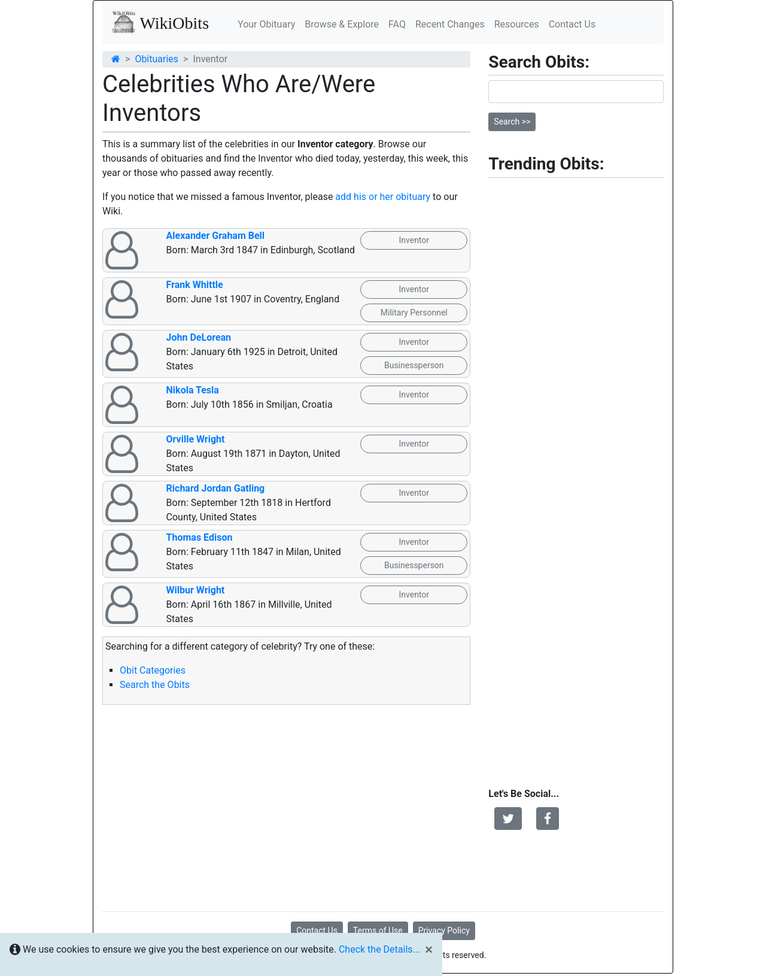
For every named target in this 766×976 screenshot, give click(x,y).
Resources (516, 24)
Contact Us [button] (317, 930)
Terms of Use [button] (378, 930)
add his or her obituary (382, 196)
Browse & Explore (342, 24)
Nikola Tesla (192, 390)
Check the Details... (379, 949)
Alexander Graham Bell (215, 235)
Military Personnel (414, 312)
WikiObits (160, 22)
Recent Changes (450, 24)
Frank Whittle (194, 284)
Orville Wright (195, 439)
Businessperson (414, 365)
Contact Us (572, 24)
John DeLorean (198, 337)
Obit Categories (153, 670)
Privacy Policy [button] (444, 930)
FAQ (397, 24)
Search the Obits (155, 684)
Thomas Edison (199, 537)
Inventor (414, 240)
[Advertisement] (286, 808)
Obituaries (156, 59)
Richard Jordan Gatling (215, 488)
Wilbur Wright (195, 590)
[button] (508, 818)
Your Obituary (266, 24)
